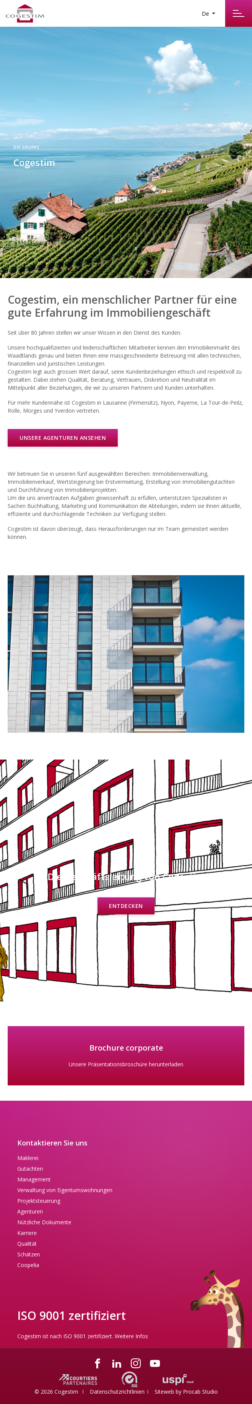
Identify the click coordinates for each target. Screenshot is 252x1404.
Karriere (27, 1232)
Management (34, 1179)
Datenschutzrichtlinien (117, 1391)
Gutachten (30, 1168)
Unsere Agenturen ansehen (63, 437)
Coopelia (28, 1265)
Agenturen (30, 1211)
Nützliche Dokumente (44, 1222)
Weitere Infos (131, 1336)
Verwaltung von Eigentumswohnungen (64, 1190)
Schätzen (28, 1254)
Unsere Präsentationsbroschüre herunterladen (126, 1064)
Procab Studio (200, 1391)
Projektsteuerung (38, 1200)
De (206, 13)
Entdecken (126, 905)
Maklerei (27, 1158)
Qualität (27, 1243)
